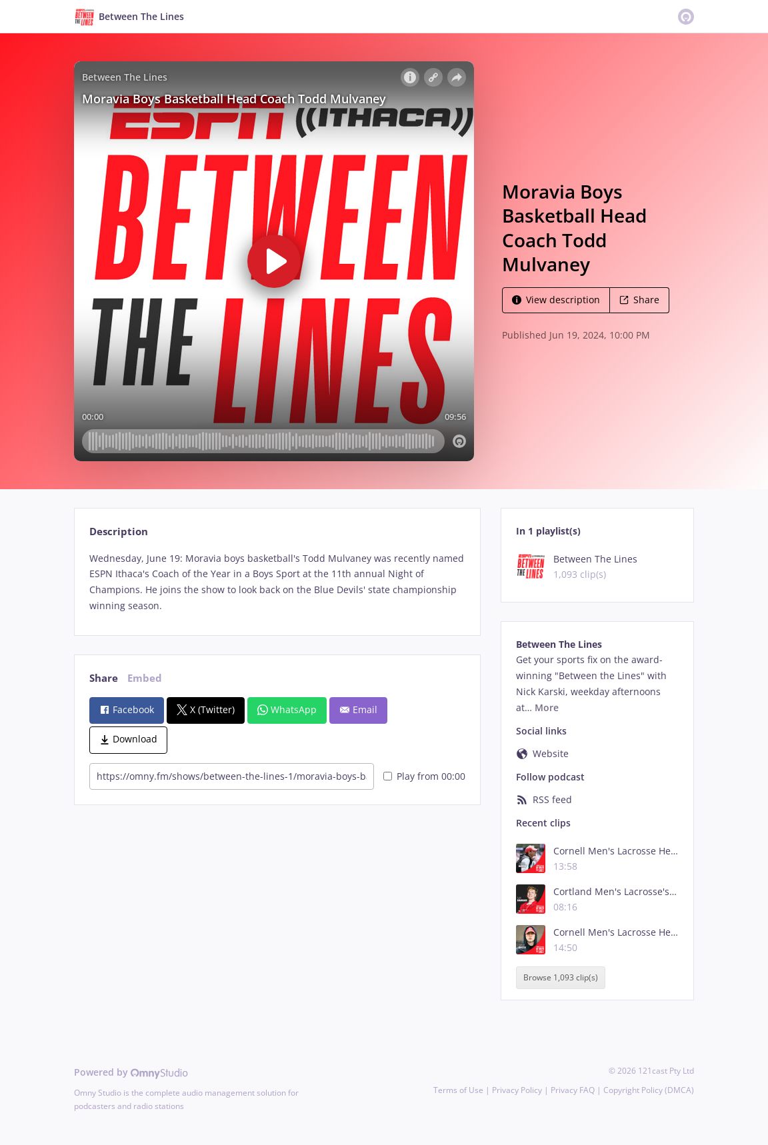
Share (639, 299)
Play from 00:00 (424, 776)
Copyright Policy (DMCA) (648, 1090)
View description (556, 299)
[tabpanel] (277, 582)
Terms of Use (458, 1090)
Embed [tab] (144, 678)
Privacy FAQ (573, 1090)
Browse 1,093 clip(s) (560, 977)
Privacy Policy (517, 1090)
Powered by (131, 1072)
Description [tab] (118, 532)
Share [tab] (103, 678)
